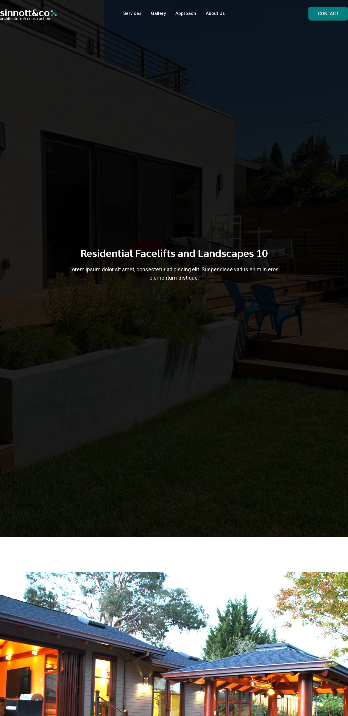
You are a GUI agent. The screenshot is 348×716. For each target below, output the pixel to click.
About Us (215, 13)
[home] (28, 13)
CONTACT (328, 13)
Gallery (158, 13)
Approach (185, 13)
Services (132, 13)
